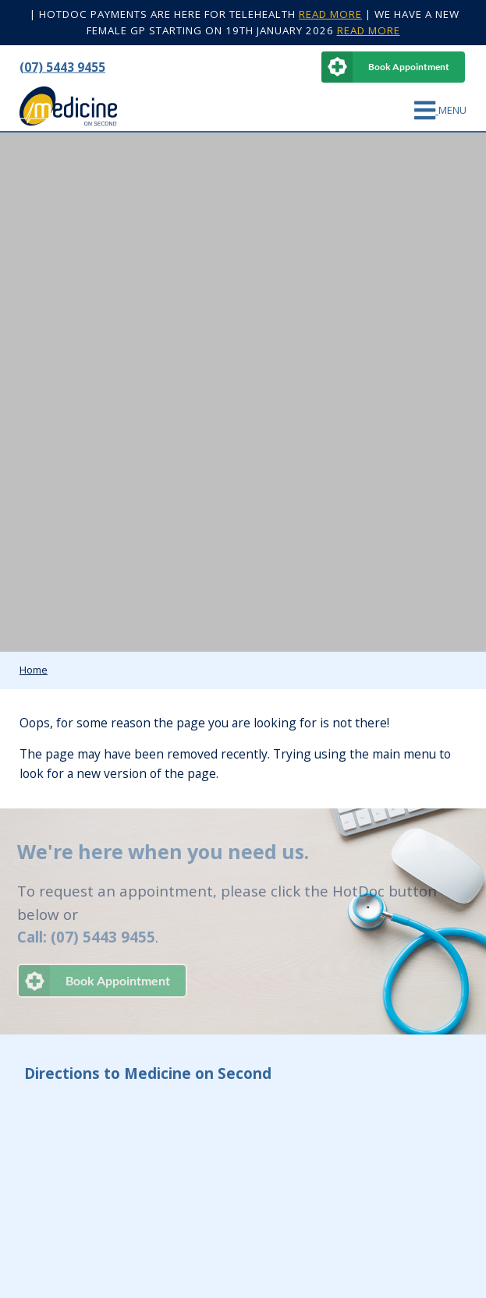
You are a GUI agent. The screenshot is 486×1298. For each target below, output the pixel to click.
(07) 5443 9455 (62, 66)
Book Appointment (408, 67)
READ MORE (330, 14)
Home (34, 670)
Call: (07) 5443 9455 (83, 936)
